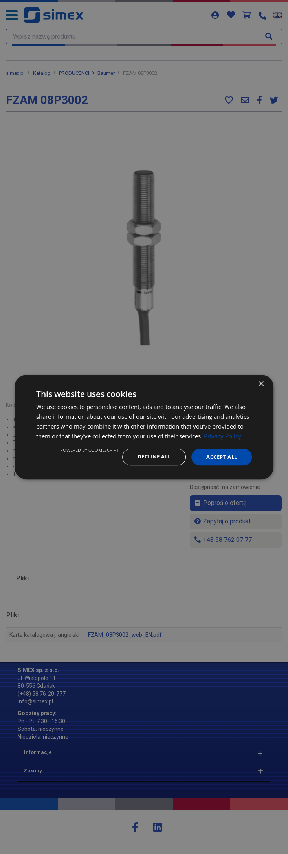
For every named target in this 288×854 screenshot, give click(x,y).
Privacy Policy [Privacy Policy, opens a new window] (222, 436)
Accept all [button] (220, 456)
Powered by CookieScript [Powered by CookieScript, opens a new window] (82, 449)
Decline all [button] (148, 456)
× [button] (261, 384)
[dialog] (144, 427)
